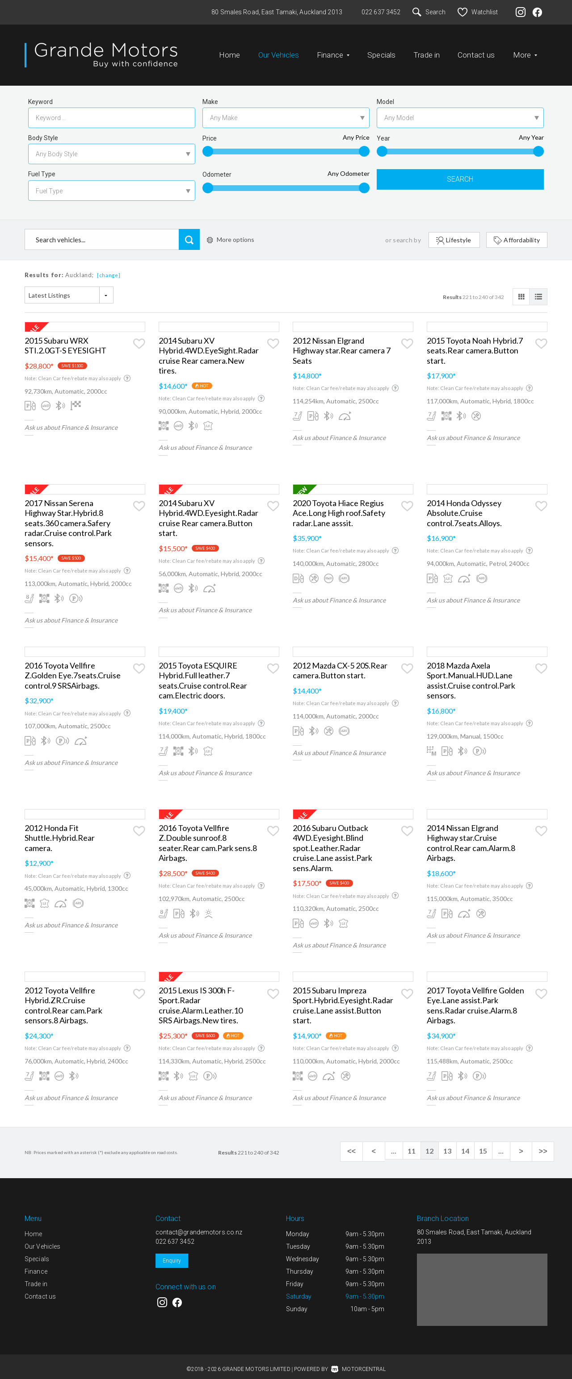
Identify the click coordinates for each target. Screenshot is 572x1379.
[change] (109, 268)
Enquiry (172, 1253)
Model (385, 94)
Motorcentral (358, 1362)
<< (366, 1144)
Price (209, 131)
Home (229, 51)
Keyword (40, 94)
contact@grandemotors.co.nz (199, 1225)
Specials (381, 51)
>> (545, 1144)
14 (474, 1143)
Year (383, 131)
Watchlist (478, 12)
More (525, 51)
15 (492, 1143)
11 (420, 1143)
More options (230, 232)
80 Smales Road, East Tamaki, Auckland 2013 (276, 12)
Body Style (43, 130)
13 (456, 1143)
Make (210, 94)
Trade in (426, 51)
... (402, 1143)
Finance (333, 51)
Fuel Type (41, 166)
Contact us (476, 51)
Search (429, 12)
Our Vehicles (278, 51)
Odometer (216, 167)
